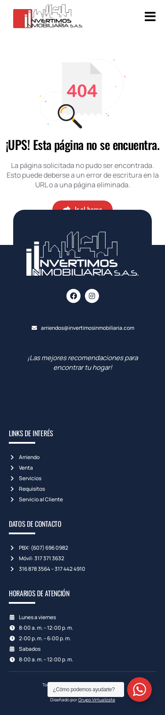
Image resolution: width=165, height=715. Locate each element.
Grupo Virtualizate (96, 700)
